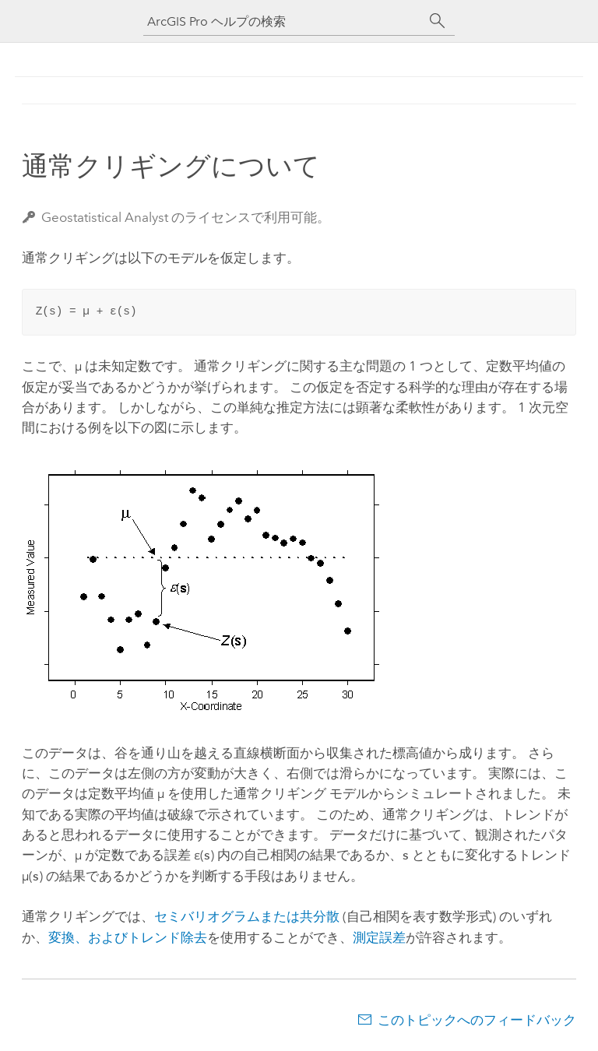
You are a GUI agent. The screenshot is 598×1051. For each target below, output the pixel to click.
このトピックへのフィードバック (477, 1020)
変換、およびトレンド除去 (127, 937)
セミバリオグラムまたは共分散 (246, 916)
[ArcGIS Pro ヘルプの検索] (283, 21)
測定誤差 (379, 937)
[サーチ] (437, 21)
